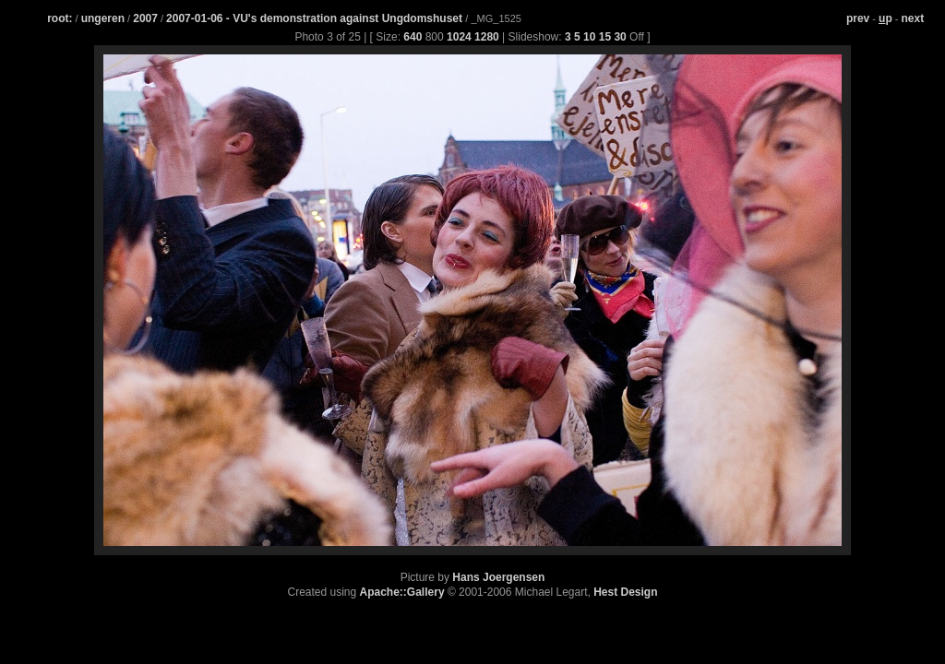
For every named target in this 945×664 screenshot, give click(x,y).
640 (412, 36)
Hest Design (625, 592)
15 (605, 36)
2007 (145, 18)
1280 (486, 36)
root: (59, 18)
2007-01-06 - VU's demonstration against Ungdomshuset (315, 18)
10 (589, 36)
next (913, 18)
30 (620, 36)
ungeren (103, 18)
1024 (459, 36)
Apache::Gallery (402, 592)
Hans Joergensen (498, 577)
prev (857, 18)
